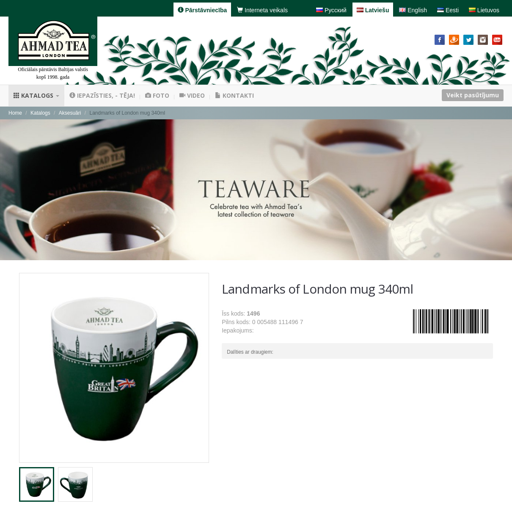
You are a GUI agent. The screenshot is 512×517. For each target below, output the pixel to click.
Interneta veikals (262, 10)
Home (15, 113)
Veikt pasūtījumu (472, 95)
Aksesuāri (70, 113)
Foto (157, 95)
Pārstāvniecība (202, 10)
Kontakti (234, 95)
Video (192, 95)
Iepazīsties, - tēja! (102, 95)
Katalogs (36, 95)
